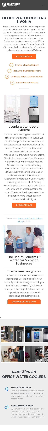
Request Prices (24, 56)
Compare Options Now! (24, 301)
